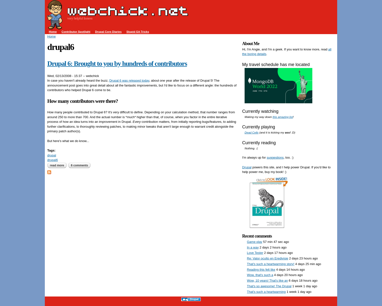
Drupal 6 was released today (129, 80)
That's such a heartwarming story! (271, 264)
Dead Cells (251, 132)
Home (53, 31)
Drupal (246, 167)
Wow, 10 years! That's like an (267, 280)
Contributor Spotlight (75, 31)
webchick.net (127, 11)
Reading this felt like (261, 269)
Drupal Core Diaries (108, 31)
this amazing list (283, 116)
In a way (253, 247)
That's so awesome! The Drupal (269, 286)
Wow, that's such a (260, 275)
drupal (51, 155)
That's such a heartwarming (266, 292)
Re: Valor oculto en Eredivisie (267, 258)
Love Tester (255, 253)
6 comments (79, 165)
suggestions (275, 157)
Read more (58, 165)
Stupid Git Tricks (137, 31)
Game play (254, 242)
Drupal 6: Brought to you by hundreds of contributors (117, 63)
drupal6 (52, 160)
